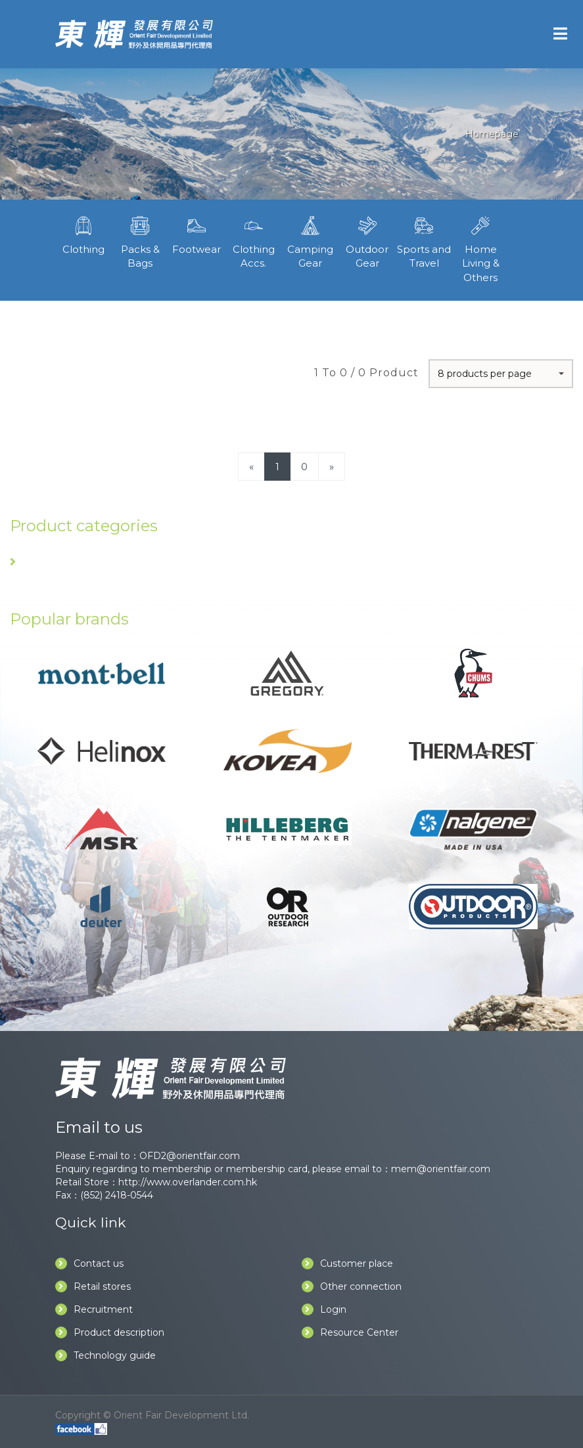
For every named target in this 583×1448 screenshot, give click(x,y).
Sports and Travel (424, 241)
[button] (501, 373)
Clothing (83, 234)
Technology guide (105, 1355)
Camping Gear (310, 241)
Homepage (492, 134)
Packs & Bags (140, 241)
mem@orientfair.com (440, 1169)
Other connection (352, 1286)
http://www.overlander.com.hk (187, 1182)
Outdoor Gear (366, 241)
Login (324, 1309)
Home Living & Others (480, 248)
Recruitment (94, 1309)
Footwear (196, 234)
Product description (109, 1332)
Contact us (89, 1263)
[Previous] (251, 466)
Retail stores (93, 1286)
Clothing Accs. (253, 241)
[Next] (331, 466)
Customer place (347, 1263)
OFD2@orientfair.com (189, 1156)
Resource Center (350, 1332)
